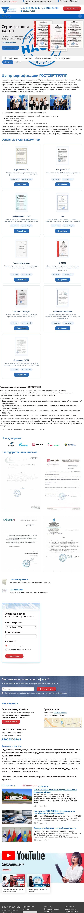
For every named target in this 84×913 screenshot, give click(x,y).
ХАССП (9, 62)
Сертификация (12, 58)
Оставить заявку (15, 48)
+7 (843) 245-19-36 (31, 8)
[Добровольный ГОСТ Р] (21, 212)
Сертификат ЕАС (44, 58)
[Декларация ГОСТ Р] (21, 356)
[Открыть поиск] (80, 16)
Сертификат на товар (52, 909)
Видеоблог (48, 911)
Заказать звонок (72, 8)
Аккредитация (16, 589)
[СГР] (62, 212)
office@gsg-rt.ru (29, 11)
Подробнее (6, 869)
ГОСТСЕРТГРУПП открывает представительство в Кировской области (55, 790)
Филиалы (28, 58)
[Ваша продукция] (21, 636)
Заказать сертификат (19, 579)
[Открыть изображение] (21, 485)
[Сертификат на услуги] (21, 308)
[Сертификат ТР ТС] (21, 166)
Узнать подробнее (14, 42)
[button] (21, 627)
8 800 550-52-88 (51, 8)
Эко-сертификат (64, 58)
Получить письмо (46, 689)
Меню (6, 16)
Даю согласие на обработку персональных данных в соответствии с (34, 693)
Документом (62, 693)
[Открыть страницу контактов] (63, 722)
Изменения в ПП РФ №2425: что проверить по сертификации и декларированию (54, 812)
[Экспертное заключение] (62, 308)
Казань (13, 1)
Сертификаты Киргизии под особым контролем (55, 828)
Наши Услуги (48, 907)
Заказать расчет (14, 656)
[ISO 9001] (62, 260)
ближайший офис (60, 712)
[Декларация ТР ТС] (62, 166)
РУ (20, 62)
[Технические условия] (21, 260)
